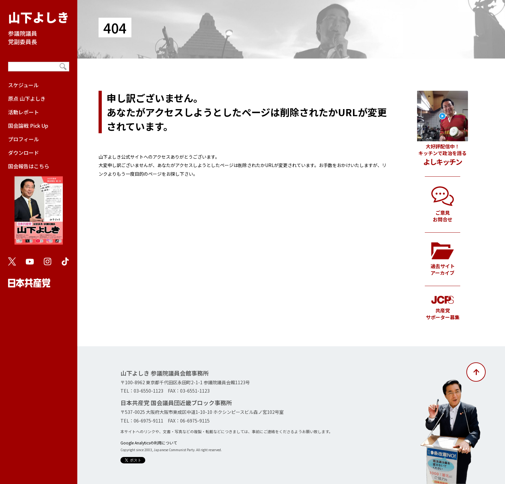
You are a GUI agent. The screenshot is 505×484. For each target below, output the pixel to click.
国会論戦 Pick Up (28, 125)
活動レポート (23, 112)
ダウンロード (23, 152)
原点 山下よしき (26, 98)
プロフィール (23, 139)
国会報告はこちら (38, 206)
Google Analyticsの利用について (148, 442)
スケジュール (23, 85)
